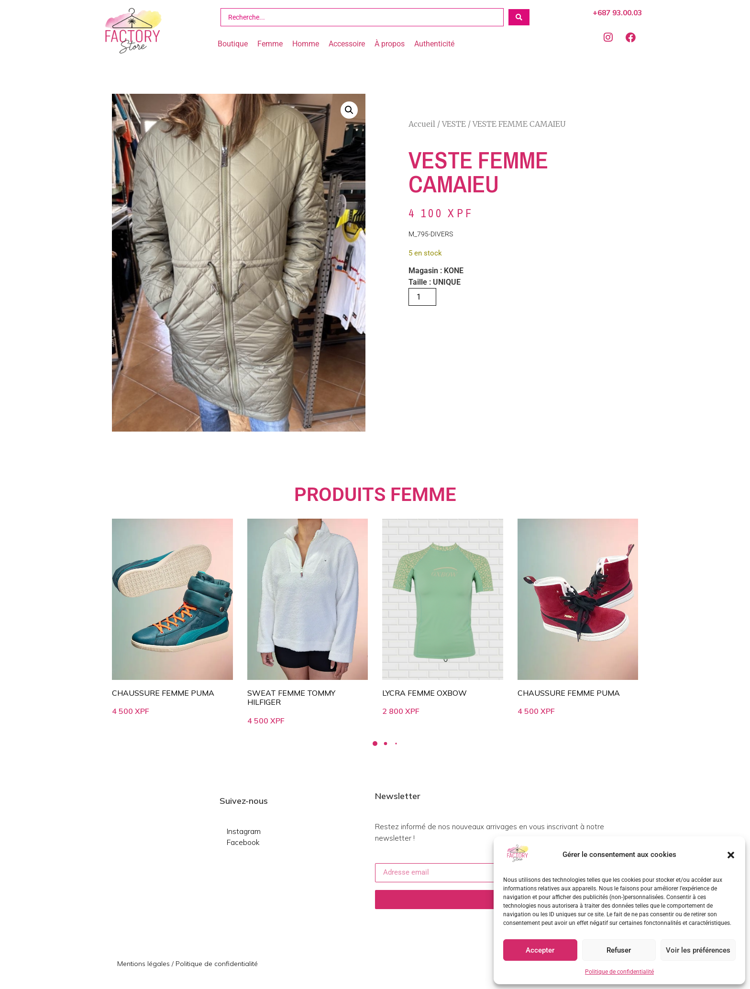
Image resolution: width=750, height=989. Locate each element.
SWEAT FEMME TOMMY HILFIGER (291, 697)
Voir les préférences (698, 950)
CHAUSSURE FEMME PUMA (163, 693)
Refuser (619, 950)
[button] (731, 855)
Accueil (421, 124)
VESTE (454, 124)
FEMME (423, 494)
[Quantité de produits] (422, 297)
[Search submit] (518, 17)
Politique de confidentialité (619, 971)
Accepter (540, 950)
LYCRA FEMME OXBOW (424, 693)
